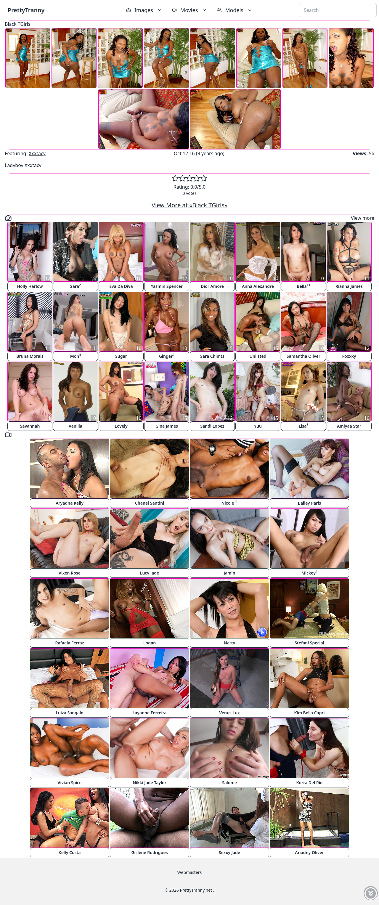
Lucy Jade (149, 573)
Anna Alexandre (258, 286)
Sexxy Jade (229, 852)
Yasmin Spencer (167, 286)
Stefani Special (309, 643)
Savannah (30, 426)
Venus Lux (229, 712)
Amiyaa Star (349, 426)
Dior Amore (212, 286)
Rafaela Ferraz (69, 643)
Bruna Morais (30, 356)
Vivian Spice (70, 782)
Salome (229, 782)
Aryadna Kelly (69, 503)
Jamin (229, 573)
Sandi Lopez (212, 426)
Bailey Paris (309, 503)
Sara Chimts (212, 356)
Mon (75, 356)
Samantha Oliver (303, 356)
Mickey (309, 572)
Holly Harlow (30, 286)
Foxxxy (349, 356)
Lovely (121, 426)
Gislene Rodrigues (149, 852)
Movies (189, 10)
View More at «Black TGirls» (189, 205)
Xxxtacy (37, 153)
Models (235, 10)
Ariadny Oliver (309, 852)
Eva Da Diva (121, 286)
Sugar (121, 356)
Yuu (258, 426)
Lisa (304, 426)
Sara (75, 286)
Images (144, 10)
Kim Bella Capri (309, 712)
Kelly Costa (70, 852)
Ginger (166, 356)
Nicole (229, 503)
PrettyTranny (26, 10)
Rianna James (349, 286)
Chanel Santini (149, 503)
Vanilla (75, 426)
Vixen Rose (70, 573)
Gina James (166, 426)
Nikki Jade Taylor (149, 782)
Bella (303, 286)
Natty (229, 643)
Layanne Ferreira (149, 712)
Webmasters (189, 872)
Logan (149, 643)
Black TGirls (17, 24)
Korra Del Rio (309, 782)
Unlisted (258, 356)
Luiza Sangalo (69, 712)
